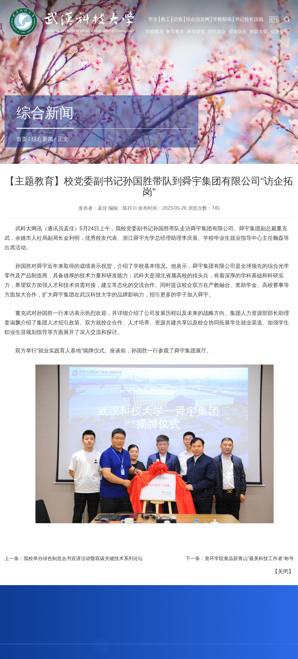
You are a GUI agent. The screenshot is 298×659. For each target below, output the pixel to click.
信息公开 (279, 31)
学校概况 (154, 31)
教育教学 (175, 31)
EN (273, 19)
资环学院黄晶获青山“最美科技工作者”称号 (249, 558)
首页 (21, 139)
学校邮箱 (222, 19)
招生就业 (217, 31)
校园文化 (259, 31)
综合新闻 (42, 139)
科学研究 (196, 31)
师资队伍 (238, 31)
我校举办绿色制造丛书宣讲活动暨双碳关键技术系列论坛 (83, 558)
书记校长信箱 (249, 19)
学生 (153, 19)
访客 (178, 19)
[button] (286, 19)
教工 (165, 19)
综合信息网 (198, 19)
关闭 (283, 571)
